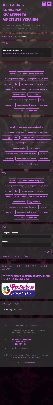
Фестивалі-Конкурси (9, 36)
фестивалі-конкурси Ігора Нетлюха (21, 100)
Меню (49, 4)
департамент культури (38, 79)
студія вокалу (28, 84)
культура (7, 84)
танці (12, 73)
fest (16, 84)
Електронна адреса (10, 233)
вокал (8, 89)
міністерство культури (14, 79)
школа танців (19, 94)
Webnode (31, 362)
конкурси (19, 110)
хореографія (20, 89)
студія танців (34, 94)
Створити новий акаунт (11, 256)
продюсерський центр (26, 105)
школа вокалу (43, 84)
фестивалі (44, 105)
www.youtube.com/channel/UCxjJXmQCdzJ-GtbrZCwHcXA (26, 277)
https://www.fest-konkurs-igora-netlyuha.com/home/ (23, 53)
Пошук (44, 4)
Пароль (5, 241)
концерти (9, 105)
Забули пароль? (28, 256)
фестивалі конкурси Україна (31, 73)
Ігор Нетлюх (32, 110)
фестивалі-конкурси (38, 89)
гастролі (43, 100)
